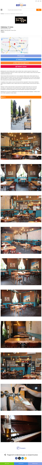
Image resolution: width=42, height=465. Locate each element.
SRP (36, 1)
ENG (40, 1)
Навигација (35, 463)
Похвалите (21, 463)
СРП (38, 1)
